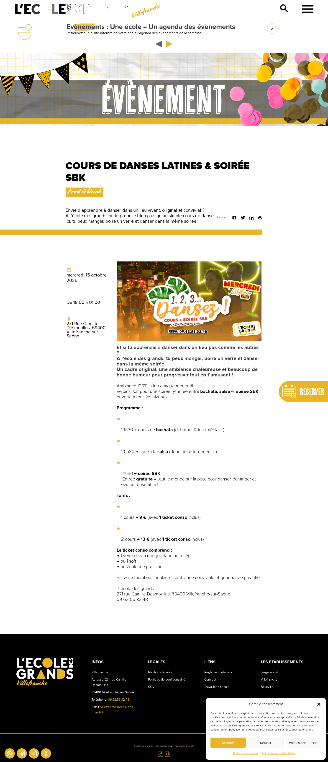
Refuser (265, 743)
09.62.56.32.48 (118, 700)
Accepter (228, 743)
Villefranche (269, 679)
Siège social (269, 672)
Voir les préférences (303, 743)
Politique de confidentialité (278, 753)
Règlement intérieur (218, 672)
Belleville (267, 687)
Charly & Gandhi (187, 746)
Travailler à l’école (216, 687)
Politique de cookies (245, 753)
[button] (319, 704)
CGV (151, 687)
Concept (210, 679)
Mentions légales (160, 672)
